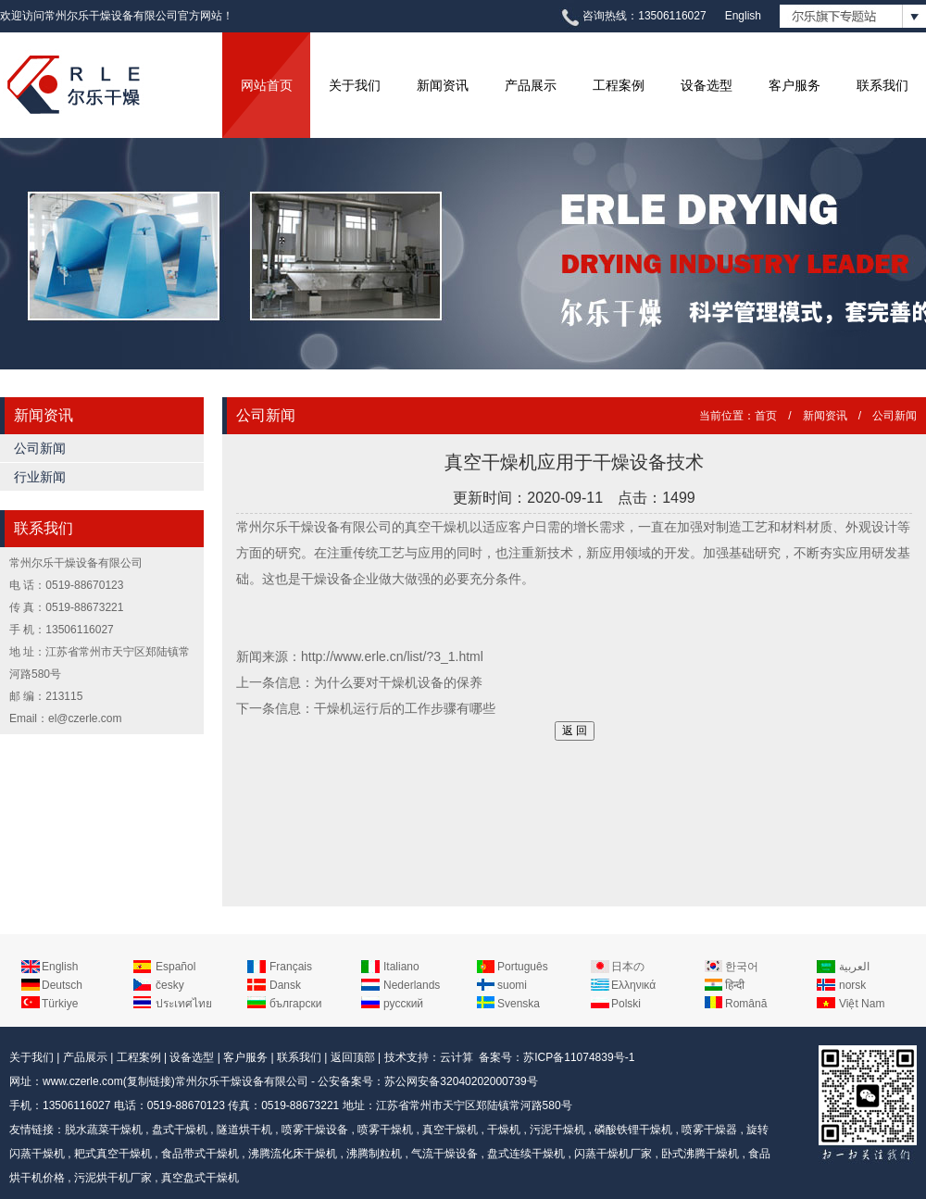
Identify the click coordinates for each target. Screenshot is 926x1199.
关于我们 (355, 85)
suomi (512, 985)
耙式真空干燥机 (113, 1153)
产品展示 (531, 85)
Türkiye (60, 1003)
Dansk (285, 985)
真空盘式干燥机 (200, 1177)
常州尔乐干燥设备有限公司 (241, 1081)
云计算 (456, 1057)
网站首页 (267, 85)
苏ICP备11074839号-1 (578, 1057)
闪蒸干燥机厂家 (613, 1153)
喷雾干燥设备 (315, 1129)
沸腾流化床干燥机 (292, 1153)
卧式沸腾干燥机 (700, 1153)
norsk (852, 985)
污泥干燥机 (557, 1129)
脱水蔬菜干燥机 (104, 1129)
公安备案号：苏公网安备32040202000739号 (427, 1081)
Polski (626, 1003)
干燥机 (503, 1129)
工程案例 (618, 85)
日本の (627, 966)
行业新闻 (40, 476)
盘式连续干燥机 (526, 1153)
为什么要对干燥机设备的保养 (398, 682)
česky (170, 985)
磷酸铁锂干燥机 (633, 1129)
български (295, 1003)
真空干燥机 (450, 1129)
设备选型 (706, 85)
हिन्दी (735, 985)
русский (403, 1003)
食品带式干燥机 (200, 1153)
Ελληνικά (633, 985)
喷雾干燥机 (385, 1129)
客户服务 (794, 85)
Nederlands (411, 985)
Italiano (401, 966)
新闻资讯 (443, 85)
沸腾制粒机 (374, 1153)
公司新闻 (40, 448)
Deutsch (62, 985)
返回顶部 (353, 1057)
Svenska (518, 1003)
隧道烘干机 (244, 1129)
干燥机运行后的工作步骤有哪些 (404, 708)
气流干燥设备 (444, 1153)
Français (290, 966)
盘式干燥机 (179, 1129)
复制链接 (149, 1081)
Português (522, 966)
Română (746, 1003)
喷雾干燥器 (709, 1129)
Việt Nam (861, 1003)
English (743, 15)
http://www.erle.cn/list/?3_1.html (392, 656)
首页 (766, 415)
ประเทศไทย (184, 1003)
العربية (854, 966)
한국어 (741, 966)
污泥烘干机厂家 (113, 1177)
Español (175, 966)
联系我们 (882, 85)
